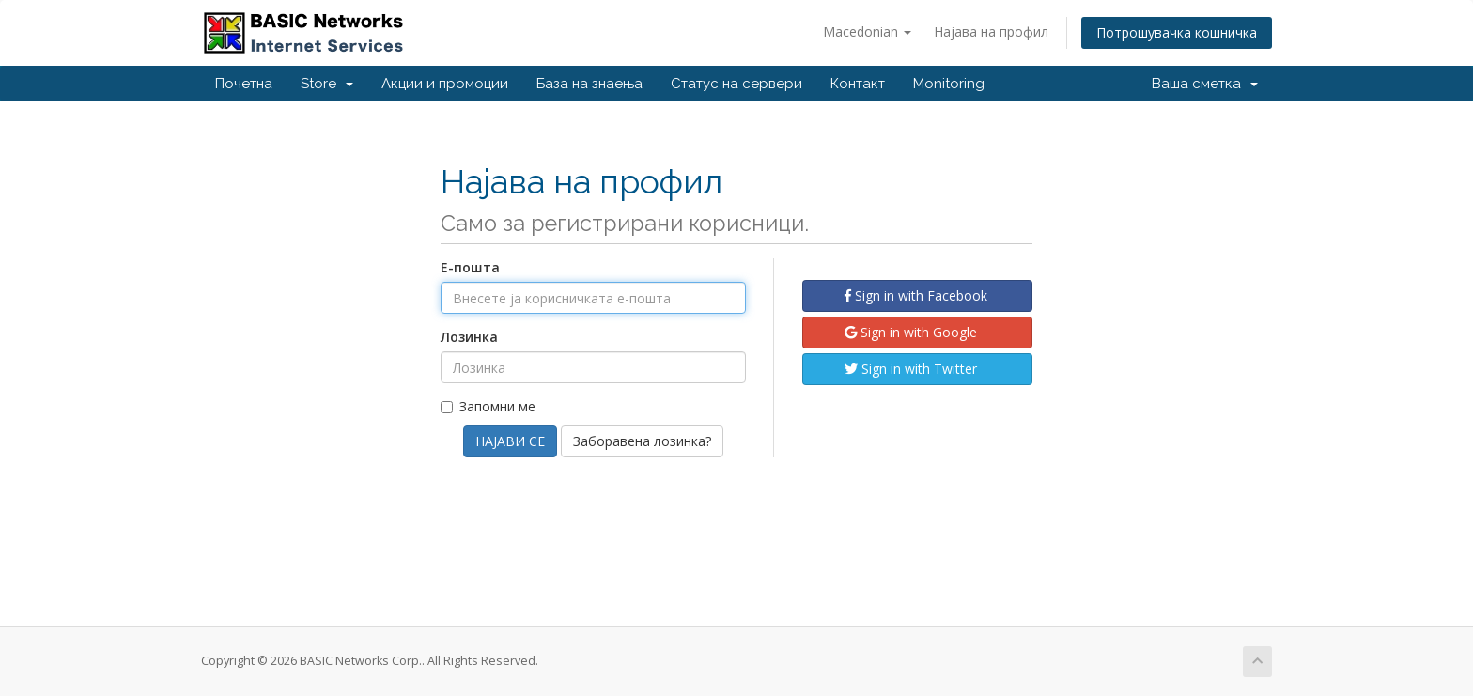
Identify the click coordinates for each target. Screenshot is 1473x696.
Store (327, 83)
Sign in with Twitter (911, 369)
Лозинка (469, 337)
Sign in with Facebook (916, 295)
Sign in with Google (911, 332)
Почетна (243, 83)
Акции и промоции (444, 83)
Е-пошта (470, 267)
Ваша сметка (1205, 83)
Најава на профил (991, 31)
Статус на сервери (736, 83)
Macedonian (867, 31)
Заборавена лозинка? (642, 441)
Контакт (857, 83)
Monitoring (949, 83)
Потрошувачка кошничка (1176, 32)
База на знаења (589, 83)
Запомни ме (488, 406)
